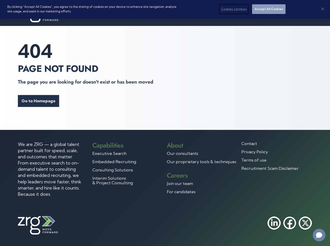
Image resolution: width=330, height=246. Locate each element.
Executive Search (109, 153)
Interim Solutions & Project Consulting (112, 180)
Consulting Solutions (112, 170)
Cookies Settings (234, 9)
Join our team (180, 183)
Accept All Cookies (269, 9)
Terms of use (254, 160)
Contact (249, 143)
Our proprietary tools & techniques (201, 161)
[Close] (323, 9)
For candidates (181, 192)
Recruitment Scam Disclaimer (270, 168)
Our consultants (182, 153)
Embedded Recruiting (114, 161)
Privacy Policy (254, 152)
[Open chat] (319, 235)
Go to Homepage (38, 100)
